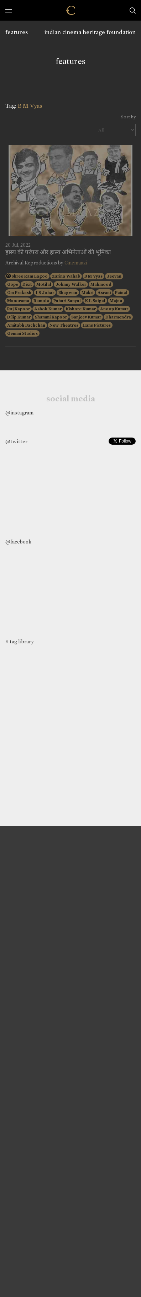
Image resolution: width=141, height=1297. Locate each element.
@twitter (16, 441)
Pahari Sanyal (67, 300)
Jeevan (114, 276)
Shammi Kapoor (51, 317)
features (16, 32)
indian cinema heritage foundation (90, 32)
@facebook (18, 541)
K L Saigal (95, 300)
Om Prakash (19, 292)
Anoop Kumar (114, 308)
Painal (121, 292)
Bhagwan (67, 292)
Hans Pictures (97, 325)
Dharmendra (118, 317)
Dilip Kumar (19, 317)
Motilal (43, 284)
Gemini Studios (22, 333)
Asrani (104, 292)
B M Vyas (93, 276)
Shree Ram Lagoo (29, 276)
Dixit (27, 284)
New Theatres (63, 325)
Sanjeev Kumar (86, 317)
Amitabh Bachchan (26, 325)
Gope (12, 284)
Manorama (18, 300)
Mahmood (100, 284)
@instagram (19, 412)
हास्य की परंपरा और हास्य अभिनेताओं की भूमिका (58, 252)
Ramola (41, 300)
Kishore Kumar (81, 308)
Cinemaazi (75, 263)
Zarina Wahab (66, 276)
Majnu (116, 300)
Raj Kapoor (18, 308)
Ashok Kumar (48, 308)
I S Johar (45, 292)
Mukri (87, 292)
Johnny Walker (71, 284)
